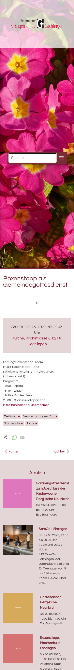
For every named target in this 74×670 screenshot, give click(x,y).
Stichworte (12, 423)
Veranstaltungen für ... (39, 416)
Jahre (30, 423)
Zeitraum (10, 416)
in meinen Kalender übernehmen (26, 404)
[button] (14, 437)
